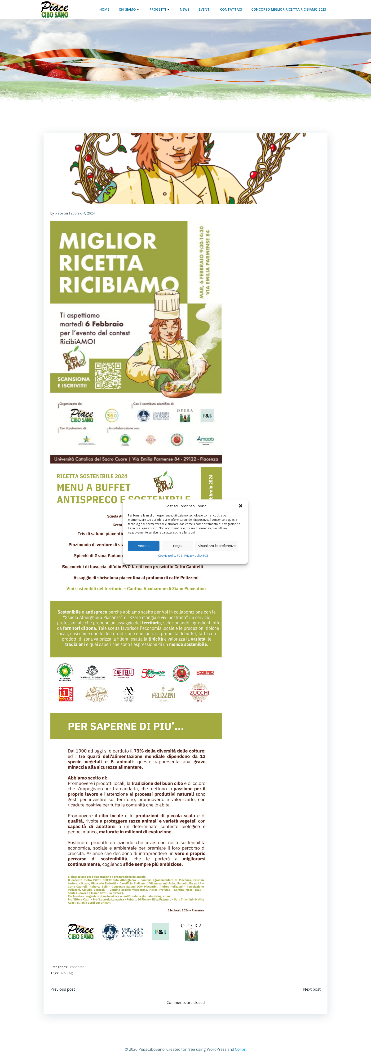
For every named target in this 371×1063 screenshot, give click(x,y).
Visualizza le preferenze (217, 546)
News (185, 9)
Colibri (241, 1048)
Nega (177, 546)
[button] (240, 505)
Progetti (160, 9)
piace (59, 212)
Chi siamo (130, 9)
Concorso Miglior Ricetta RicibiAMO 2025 (289, 9)
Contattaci (231, 9)
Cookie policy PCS (170, 556)
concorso (77, 966)
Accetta (144, 546)
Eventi (205, 9)
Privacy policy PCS (196, 556)
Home (105, 9)
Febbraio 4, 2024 (82, 212)
